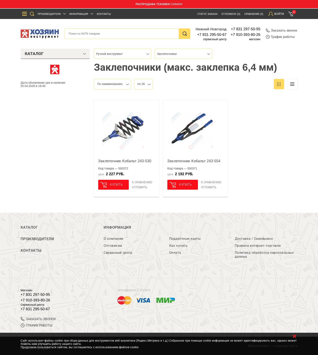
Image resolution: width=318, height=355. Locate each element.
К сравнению (142, 182)
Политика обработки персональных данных (264, 254)
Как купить (178, 245)
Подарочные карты (185, 238)
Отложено (230, 13)
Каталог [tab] (55, 53)
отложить (139, 187)
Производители (49, 13)
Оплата (175, 252)
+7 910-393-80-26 (245, 35)
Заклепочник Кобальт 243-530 (124, 161)
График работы (280, 37)
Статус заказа (207, 13)
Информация (78, 13)
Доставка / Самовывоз (254, 238)
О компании (113, 238)
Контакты (104, 13)
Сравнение (253, 13)
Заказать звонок (281, 30)
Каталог (29, 227)
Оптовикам (113, 245)
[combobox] (122, 54)
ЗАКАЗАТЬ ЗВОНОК (38, 319)
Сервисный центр (118, 252)
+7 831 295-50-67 (212, 35)
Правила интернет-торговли (258, 245)
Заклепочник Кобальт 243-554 (193, 161)
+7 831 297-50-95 (245, 29)
